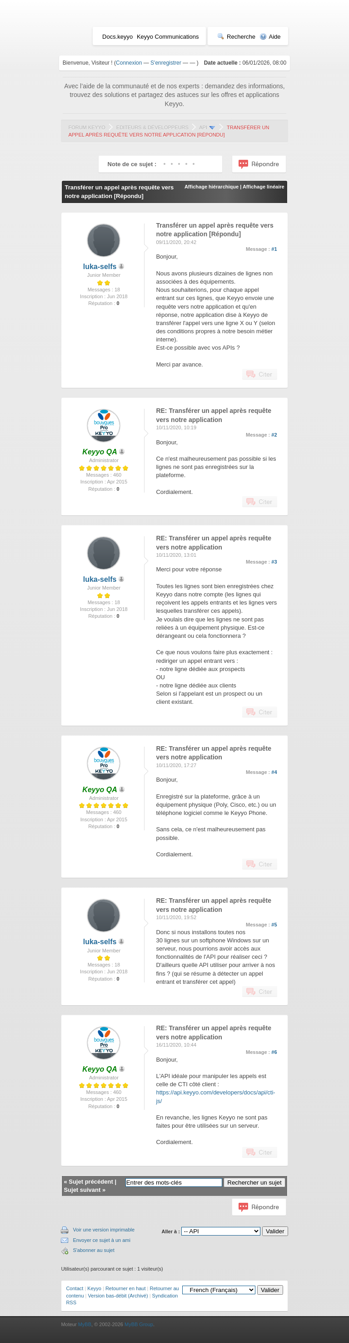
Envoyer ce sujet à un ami (101, 1240)
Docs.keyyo (117, 36)
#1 (274, 249)
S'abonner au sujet (93, 1250)
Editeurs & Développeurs (152, 127)
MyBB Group (139, 1324)
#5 (274, 924)
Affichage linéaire (263, 186)
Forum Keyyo (86, 127)
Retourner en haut (125, 1288)
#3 (274, 562)
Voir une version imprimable (104, 1229)
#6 (274, 1052)
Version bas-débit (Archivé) (118, 1295)
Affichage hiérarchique (211, 186)
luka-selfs (100, 266)
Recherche (236, 36)
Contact (74, 1288)
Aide (270, 36)
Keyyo (94, 1288)
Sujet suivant (82, 1189)
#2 (274, 434)
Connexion (129, 63)
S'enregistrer (165, 63)
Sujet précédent (91, 1181)
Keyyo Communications (168, 36)
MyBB (84, 1324)
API (203, 127)
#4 (274, 772)
